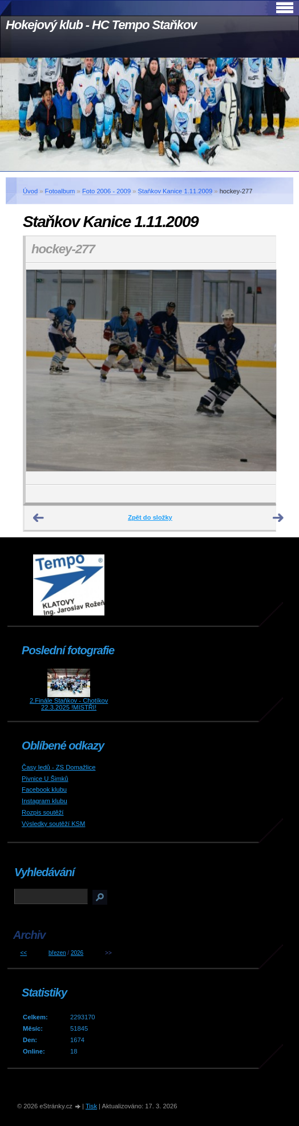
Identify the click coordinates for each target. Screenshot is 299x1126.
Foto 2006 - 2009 (106, 191)
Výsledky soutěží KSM (53, 823)
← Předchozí (38, 517)
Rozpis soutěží (42, 812)
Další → (278, 517)
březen (57, 953)
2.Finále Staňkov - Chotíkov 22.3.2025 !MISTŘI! (69, 704)
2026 (77, 953)
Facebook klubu (44, 789)
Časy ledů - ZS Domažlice (58, 767)
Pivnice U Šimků (45, 778)
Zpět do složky (150, 517)
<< (23, 953)
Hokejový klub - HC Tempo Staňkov (101, 25)
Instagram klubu (44, 800)
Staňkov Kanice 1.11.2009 (175, 191)
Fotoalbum (60, 191)
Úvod (30, 191)
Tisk (91, 1106)
